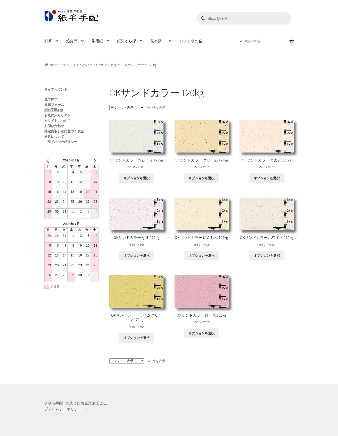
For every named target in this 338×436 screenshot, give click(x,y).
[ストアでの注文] (126, 107)
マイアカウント (55, 89)
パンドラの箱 (191, 40)
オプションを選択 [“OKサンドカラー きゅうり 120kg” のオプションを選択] (136, 178)
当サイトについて (57, 121)
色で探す (50, 99)
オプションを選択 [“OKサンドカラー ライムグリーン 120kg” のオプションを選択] (136, 338)
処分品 (71, 40)
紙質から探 (126, 40)
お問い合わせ (54, 126)
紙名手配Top (53, 110)
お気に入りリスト (57, 115)
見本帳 (157, 40)
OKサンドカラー (108, 65)
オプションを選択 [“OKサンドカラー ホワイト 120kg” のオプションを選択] (267, 255)
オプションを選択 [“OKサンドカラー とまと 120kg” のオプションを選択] (267, 178)
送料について (54, 136)
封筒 (48, 40)
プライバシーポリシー (60, 142)
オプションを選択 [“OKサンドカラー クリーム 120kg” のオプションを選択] (201, 178)
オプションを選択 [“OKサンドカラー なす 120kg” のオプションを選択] (136, 255)
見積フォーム (54, 105)
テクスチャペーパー (78, 65)
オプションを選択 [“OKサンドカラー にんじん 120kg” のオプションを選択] (201, 255)
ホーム (55, 65)
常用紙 (97, 40)
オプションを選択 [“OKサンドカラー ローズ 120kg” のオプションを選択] (201, 333)
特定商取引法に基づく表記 (64, 131)
